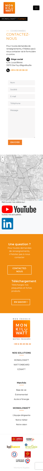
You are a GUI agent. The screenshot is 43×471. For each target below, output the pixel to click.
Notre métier (22, 420)
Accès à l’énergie (21, 399)
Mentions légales (21, 468)
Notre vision (21, 424)
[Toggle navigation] (36, 8)
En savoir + (21, 302)
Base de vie (21, 390)
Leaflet (40, 200)
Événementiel (21, 395)
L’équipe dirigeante (21, 415)
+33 (22, 344)
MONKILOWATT (21, 360)
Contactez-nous (19, 270)
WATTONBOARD (21, 365)
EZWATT (21, 369)
